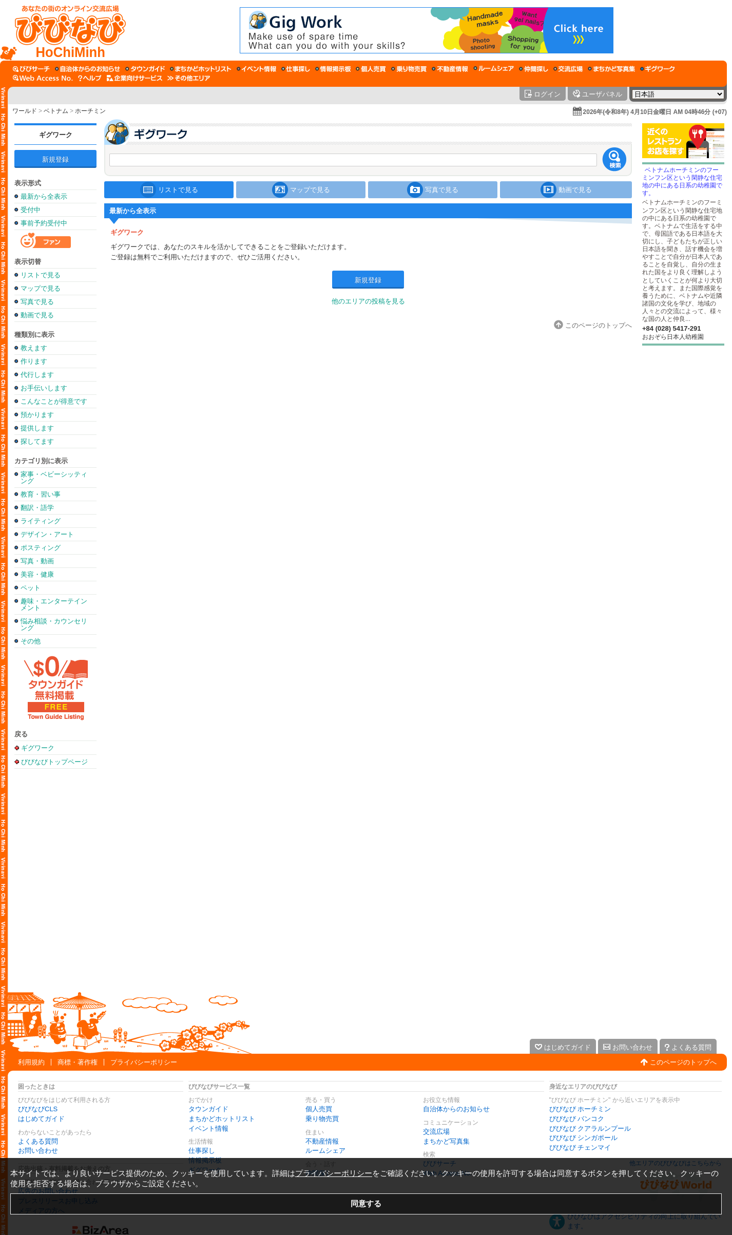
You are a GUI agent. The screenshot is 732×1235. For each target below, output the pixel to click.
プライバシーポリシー (143, 1062)
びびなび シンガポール (583, 1138)
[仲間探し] (533, 69)
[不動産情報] (450, 69)
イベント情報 (208, 1128)
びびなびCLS (37, 1109)
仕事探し (201, 1150)
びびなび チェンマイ (580, 1147)
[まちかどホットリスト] (201, 69)
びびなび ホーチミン (580, 1109)
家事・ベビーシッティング (54, 477)
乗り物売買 (322, 1119)
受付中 (31, 209)
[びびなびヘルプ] (90, 78)
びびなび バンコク (577, 1119)
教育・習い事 (41, 494)
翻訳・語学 (37, 507)
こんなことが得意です (54, 401)
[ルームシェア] (493, 69)
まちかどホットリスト (221, 1119)
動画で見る (37, 315)
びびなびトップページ (54, 761)
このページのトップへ (683, 1062)
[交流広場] (568, 69)
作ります (34, 361)
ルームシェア (325, 1150)
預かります (37, 414)
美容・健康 (37, 574)
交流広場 (436, 1131)
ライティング (41, 521)
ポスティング (41, 547)
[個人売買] (371, 69)
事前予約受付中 (44, 223)
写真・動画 (37, 561)
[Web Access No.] (43, 78)
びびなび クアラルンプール (590, 1128)
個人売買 (318, 1109)
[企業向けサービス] (134, 78)
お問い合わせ (38, 1150)
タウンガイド (208, 1109)
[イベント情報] (256, 69)
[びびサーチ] (31, 69)
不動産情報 (322, 1141)
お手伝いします (44, 388)
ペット (31, 587)
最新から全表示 (44, 196)
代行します (37, 374)
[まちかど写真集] (611, 69)
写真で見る (37, 301)
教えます (34, 348)
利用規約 (31, 1062)
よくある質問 (38, 1141)
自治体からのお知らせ (456, 1109)
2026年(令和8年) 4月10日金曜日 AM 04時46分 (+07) (655, 112)
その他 (31, 641)
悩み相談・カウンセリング (54, 624)
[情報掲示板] (333, 69)
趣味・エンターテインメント (54, 604)
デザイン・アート (47, 534)
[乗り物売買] (409, 69)
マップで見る (41, 288)
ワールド (24, 111)
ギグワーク (55, 135)
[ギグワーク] (657, 69)
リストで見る (41, 275)
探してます (37, 441)
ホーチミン (90, 111)
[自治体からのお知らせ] (87, 69)
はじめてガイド (41, 1119)
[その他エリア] (188, 78)
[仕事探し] (295, 69)
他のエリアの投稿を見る (368, 301)
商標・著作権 (77, 1062)
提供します (37, 428)
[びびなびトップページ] (65, 30)
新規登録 (55, 159)
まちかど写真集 (446, 1141)
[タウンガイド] (145, 69)
